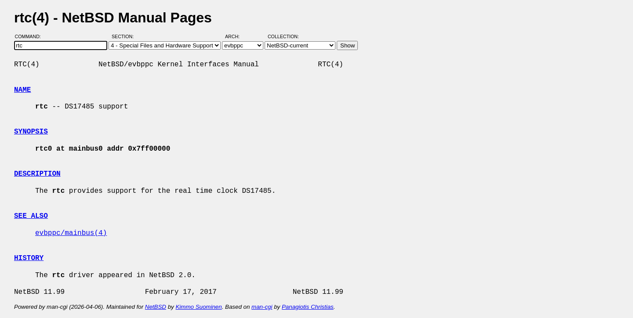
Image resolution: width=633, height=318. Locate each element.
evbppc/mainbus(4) (71, 233)
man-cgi (261, 307)
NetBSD (155, 307)
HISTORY (29, 258)
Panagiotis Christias (308, 307)
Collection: (283, 36)
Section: (125, 36)
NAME (22, 90)
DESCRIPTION (37, 174)
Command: (30, 36)
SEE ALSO (31, 216)
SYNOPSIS (31, 132)
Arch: (236, 36)
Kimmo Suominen (198, 307)
